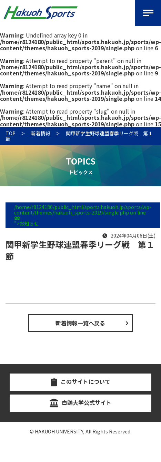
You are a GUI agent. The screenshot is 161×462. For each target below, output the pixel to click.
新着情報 (40, 133)
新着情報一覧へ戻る (80, 323)
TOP (11, 133)
